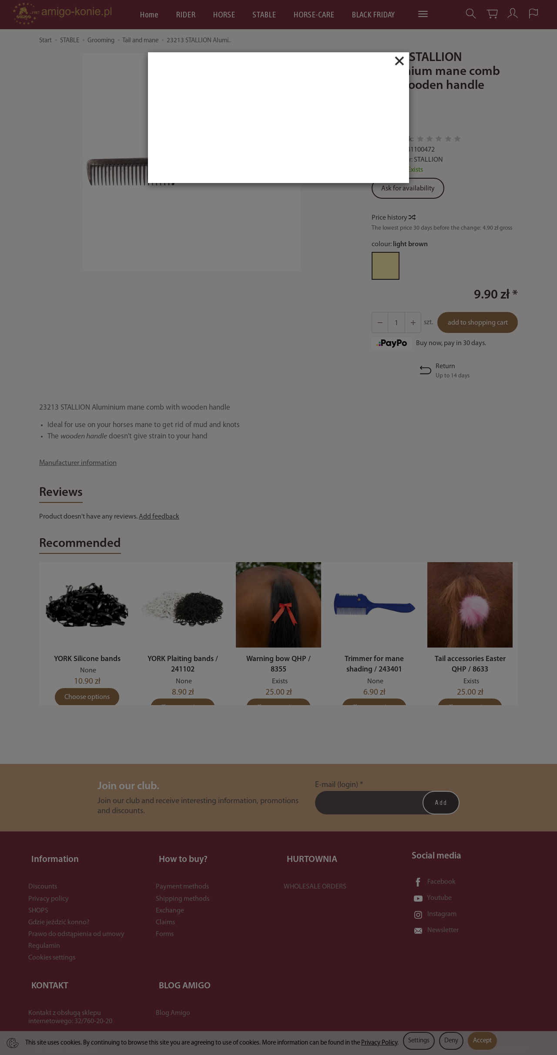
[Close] (399, 61)
